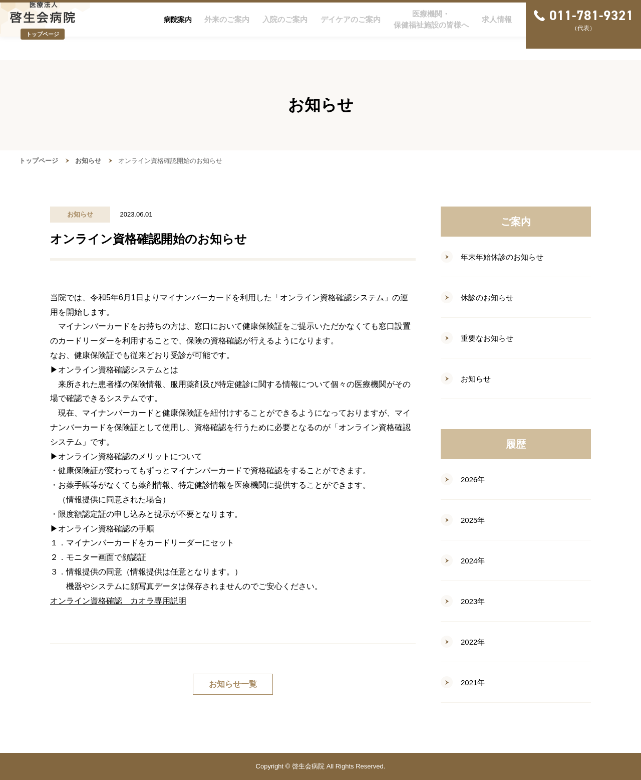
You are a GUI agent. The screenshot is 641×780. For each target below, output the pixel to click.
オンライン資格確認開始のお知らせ (170, 160)
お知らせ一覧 (233, 684)
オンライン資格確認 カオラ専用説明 (118, 601)
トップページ (38, 160)
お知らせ (88, 160)
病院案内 (178, 31)
